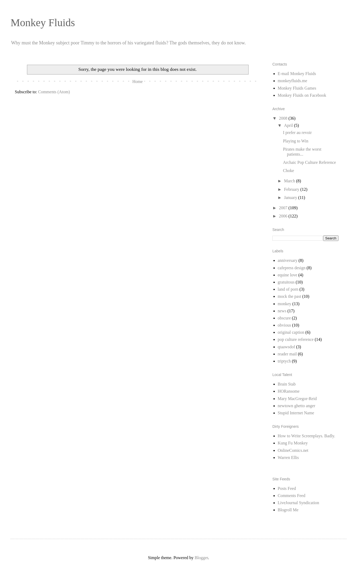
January (291, 197)
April (289, 125)
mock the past (289, 296)
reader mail (287, 354)
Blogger (201, 557)
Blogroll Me (288, 510)
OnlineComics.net (293, 450)
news (282, 311)
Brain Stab (287, 384)
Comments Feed (291, 495)
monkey (284, 303)
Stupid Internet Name (296, 413)
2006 (284, 216)
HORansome (289, 391)
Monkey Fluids (43, 23)
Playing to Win (295, 141)
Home (137, 81)
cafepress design (291, 268)
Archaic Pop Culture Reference (309, 162)
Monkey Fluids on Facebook (302, 95)
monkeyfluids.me (292, 80)
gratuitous (286, 282)
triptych (284, 361)
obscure (284, 318)
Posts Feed (287, 488)
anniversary (288, 260)
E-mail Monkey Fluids (297, 73)
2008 (284, 118)
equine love (287, 275)
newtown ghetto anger (296, 405)
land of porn (288, 289)
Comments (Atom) (54, 92)
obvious (284, 325)
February (292, 189)
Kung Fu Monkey (293, 443)
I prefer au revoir (297, 132)
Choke (288, 170)
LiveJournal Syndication (298, 502)
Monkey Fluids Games (297, 88)
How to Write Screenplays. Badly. (306, 436)
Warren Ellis (288, 457)
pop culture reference (296, 339)
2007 (284, 208)
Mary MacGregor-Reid (297, 398)
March (290, 181)
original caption (291, 332)
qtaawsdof (286, 347)
